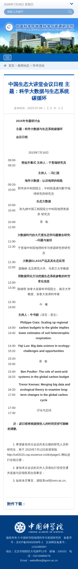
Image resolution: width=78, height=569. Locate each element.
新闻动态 (23, 65)
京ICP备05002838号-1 (29, 542)
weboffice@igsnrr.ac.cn (44, 560)
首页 (11, 65)
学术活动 (38, 65)
